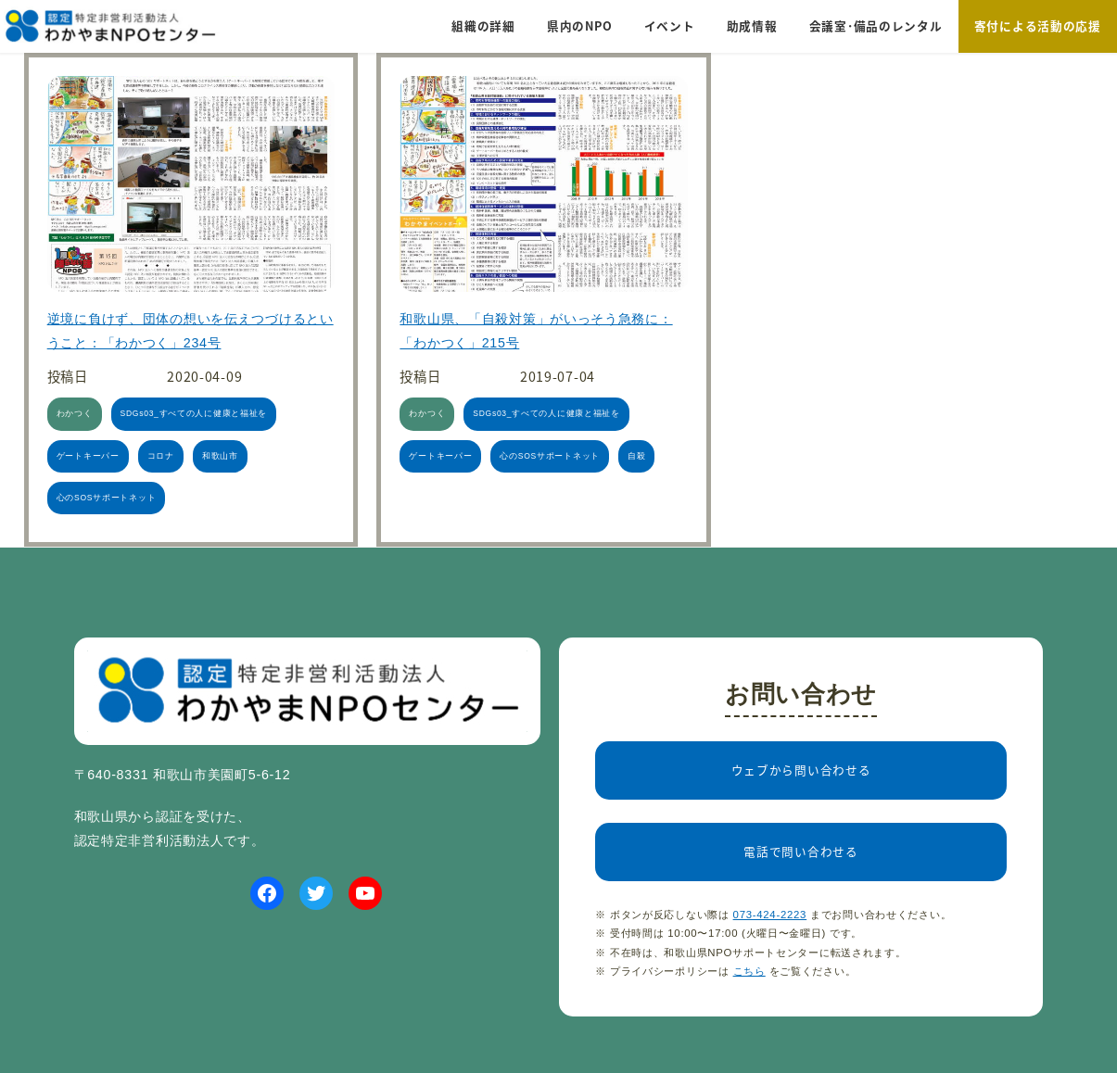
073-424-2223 (770, 914)
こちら (749, 971)
